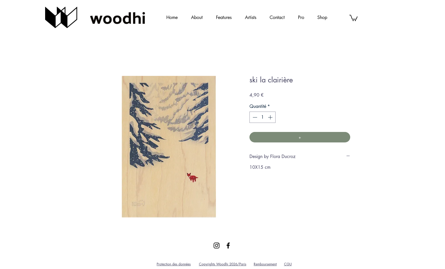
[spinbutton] (262, 117)
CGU (288, 264)
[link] (353, 17)
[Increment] (271, 117)
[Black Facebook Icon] (228, 245)
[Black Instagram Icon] (217, 245)
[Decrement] (254, 117)
